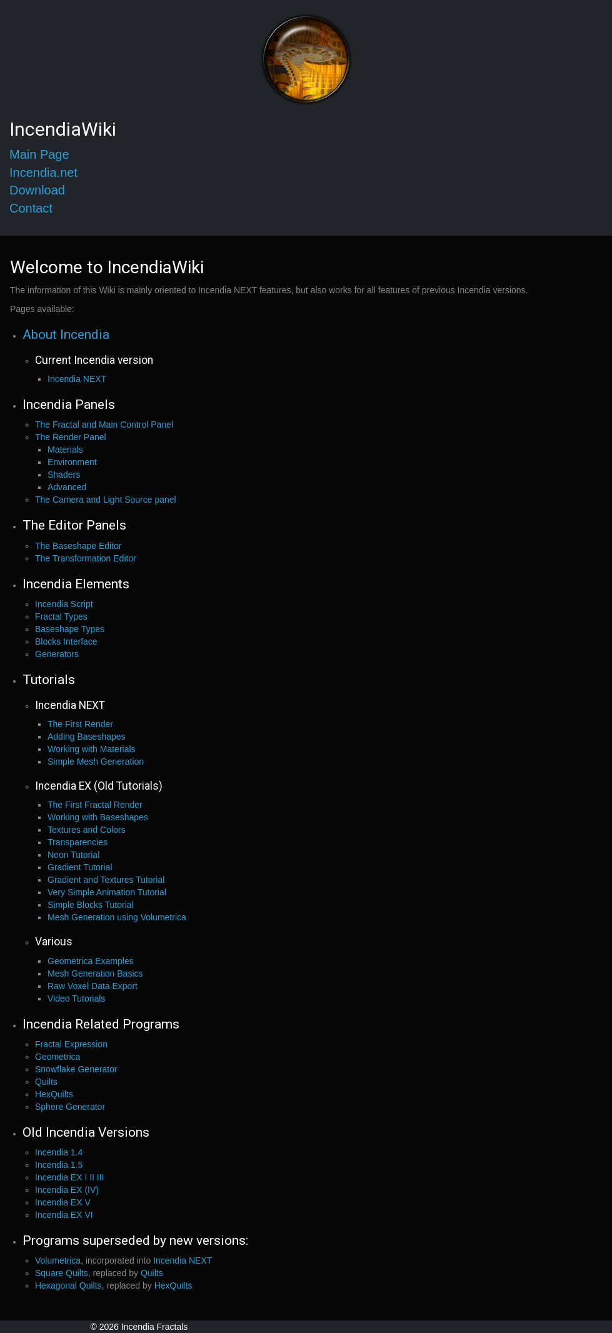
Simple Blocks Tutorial (91, 905)
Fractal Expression (71, 1044)
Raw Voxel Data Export (93, 986)
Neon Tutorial (73, 855)
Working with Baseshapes (98, 817)
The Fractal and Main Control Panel (104, 425)
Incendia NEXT (77, 379)
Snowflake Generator (76, 1069)
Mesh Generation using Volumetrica (117, 917)
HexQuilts (54, 1094)
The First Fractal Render (95, 805)
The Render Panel (70, 437)
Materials (65, 450)
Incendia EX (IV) (67, 1190)
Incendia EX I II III (69, 1177)
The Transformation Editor (85, 558)
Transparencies (78, 842)
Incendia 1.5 (59, 1165)
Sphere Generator (70, 1107)
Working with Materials (92, 749)
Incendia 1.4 (59, 1152)
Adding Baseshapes (87, 737)
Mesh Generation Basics (95, 973)
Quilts (46, 1082)
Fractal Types (61, 616)
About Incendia (66, 334)
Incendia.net (43, 172)
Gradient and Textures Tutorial (106, 880)
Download (37, 190)
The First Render (80, 724)
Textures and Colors (87, 830)
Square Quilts (61, 1273)
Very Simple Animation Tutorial (107, 892)
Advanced (67, 487)
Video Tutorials (76, 998)
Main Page (39, 154)
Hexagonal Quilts (68, 1285)
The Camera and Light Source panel (105, 500)
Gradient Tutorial (80, 867)
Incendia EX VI (64, 1215)
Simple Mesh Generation (96, 762)
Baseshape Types (69, 629)
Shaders (64, 475)
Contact (31, 208)
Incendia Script (64, 604)
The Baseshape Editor (78, 546)
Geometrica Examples (91, 961)
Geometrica (57, 1057)
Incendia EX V (63, 1202)
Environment (72, 462)
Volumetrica (58, 1260)
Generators (57, 654)
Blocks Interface (66, 641)
